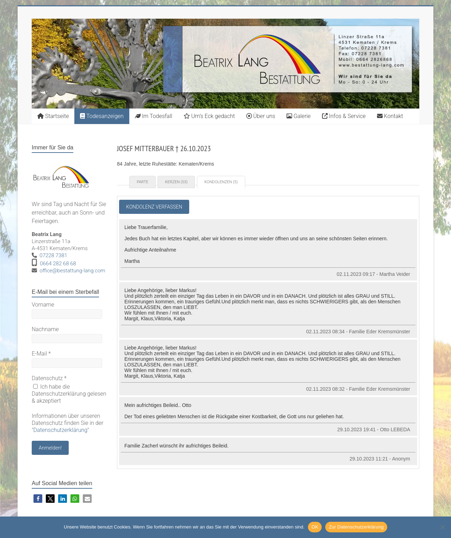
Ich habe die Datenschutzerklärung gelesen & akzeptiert (69, 393)
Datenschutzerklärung (60, 430)
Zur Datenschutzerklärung (356, 527)
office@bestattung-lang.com (72, 270)
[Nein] (442, 527)
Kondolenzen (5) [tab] (221, 182)
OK (314, 527)
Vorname (43, 304)
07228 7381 (53, 255)
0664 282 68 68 (58, 263)
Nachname (45, 329)
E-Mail (41, 353)
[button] (37, 498)
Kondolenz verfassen (154, 207)
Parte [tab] (142, 182)
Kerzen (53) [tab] (176, 182)
